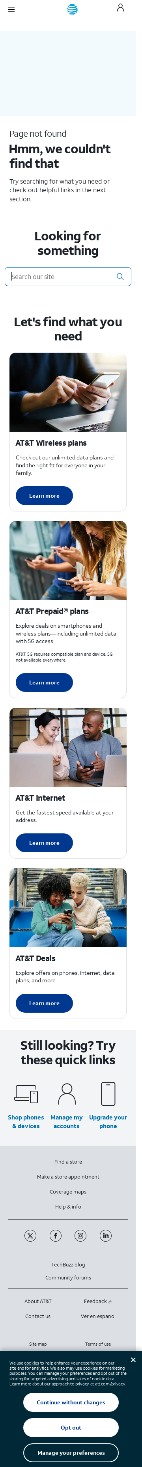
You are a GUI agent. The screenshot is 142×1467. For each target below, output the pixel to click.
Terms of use (98, 1344)
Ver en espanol (98, 1316)
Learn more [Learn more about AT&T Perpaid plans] (44, 682)
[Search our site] (68, 276)
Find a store (68, 1161)
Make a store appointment (68, 1176)
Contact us (37, 1316)
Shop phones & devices (26, 1121)
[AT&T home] (72, 10)
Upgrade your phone (108, 1121)
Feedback (98, 1301)
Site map (38, 1344)
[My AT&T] (120, 10)
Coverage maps (68, 1191)
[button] (120, 276)
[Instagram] (81, 1239)
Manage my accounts (66, 1121)
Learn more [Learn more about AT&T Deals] (44, 1003)
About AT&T (38, 1301)
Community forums (68, 1277)
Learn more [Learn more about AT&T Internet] (44, 842)
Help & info (68, 1206)
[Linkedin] (106, 1239)
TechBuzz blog (68, 1264)
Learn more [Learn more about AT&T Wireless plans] (44, 495)
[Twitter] (31, 1239)
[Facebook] (56, 1239)
